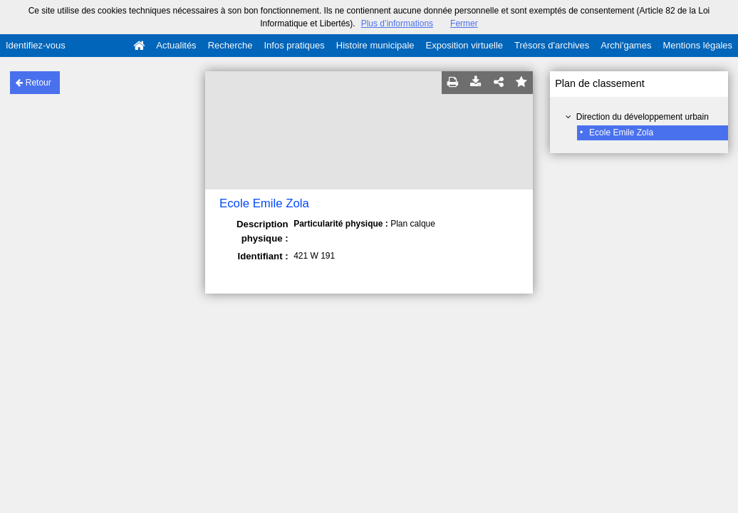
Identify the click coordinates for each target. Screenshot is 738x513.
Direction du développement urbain (642, 117)
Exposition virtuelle (464, 45)
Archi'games (626, 45)
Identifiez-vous (36, 45)
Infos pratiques (294, 45)
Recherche (230, 45)
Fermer (464, 23)
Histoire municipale (375, 45)
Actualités (176, 45)
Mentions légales (697, 45)
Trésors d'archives (551, 45)
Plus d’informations (397, 23)
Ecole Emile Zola (621, 133)
